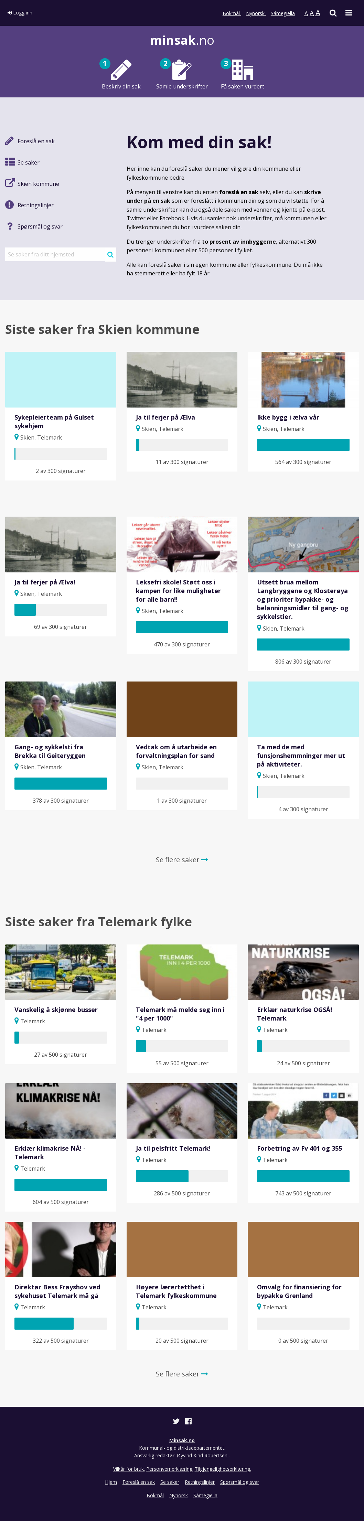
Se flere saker (182, 859)
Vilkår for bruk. (129, 1469)
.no (182, 40)
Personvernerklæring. (169, 1469)
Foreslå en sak (138, 1482)
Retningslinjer (200, 1482)
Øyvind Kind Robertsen (203, 1455)
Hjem (111, 1482)
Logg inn (20, 12)
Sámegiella (283, 13)
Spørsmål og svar (239, 1482)
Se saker (169, 1482)
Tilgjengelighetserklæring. (223, 1469)
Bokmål (232, 13)
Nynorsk (256, 13)
